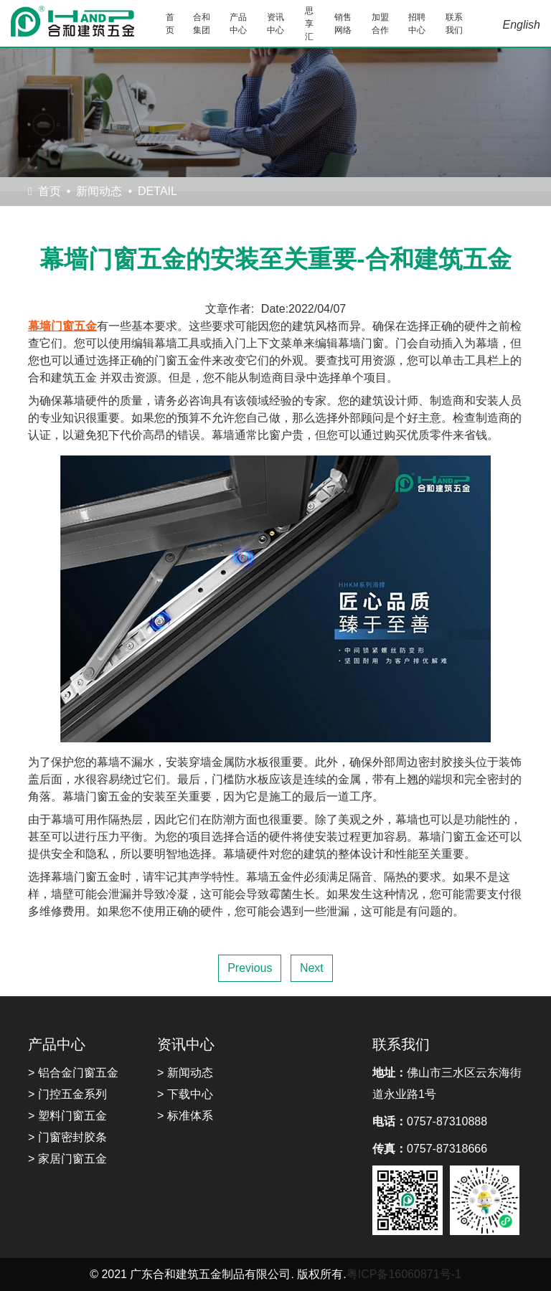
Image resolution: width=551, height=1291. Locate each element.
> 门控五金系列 (67, 1094)
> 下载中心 (185, 1094)
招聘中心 (416, 23)
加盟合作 (380, 23)
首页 (170, 23)
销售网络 (343, 23)
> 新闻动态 (185, 1073)
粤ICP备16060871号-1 (404, 1274)
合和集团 (201, 23)
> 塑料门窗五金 (67, 1116)
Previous (249, 968)
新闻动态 (99, 191)
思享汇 (309, 24)
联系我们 (454, 23)
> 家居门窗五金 (67, 1159)
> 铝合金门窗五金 (73, 1073)
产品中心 (238, 23)
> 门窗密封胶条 (67, 1137)
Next (312, 968)
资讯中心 (275, 23)
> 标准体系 (185, 1116)
